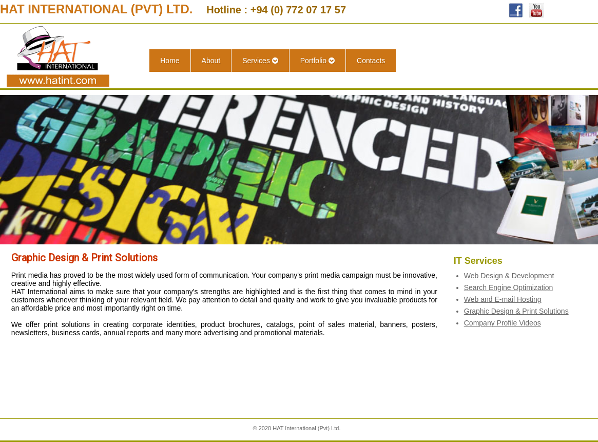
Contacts (371, 60)
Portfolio (317, 60)
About (211, 60)
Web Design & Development (509, 276)
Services (260, 60)
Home (169, 60)
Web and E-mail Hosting (503, 299)
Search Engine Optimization (508, 287)
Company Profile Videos (502, 323)
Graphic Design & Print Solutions (516, 311)
